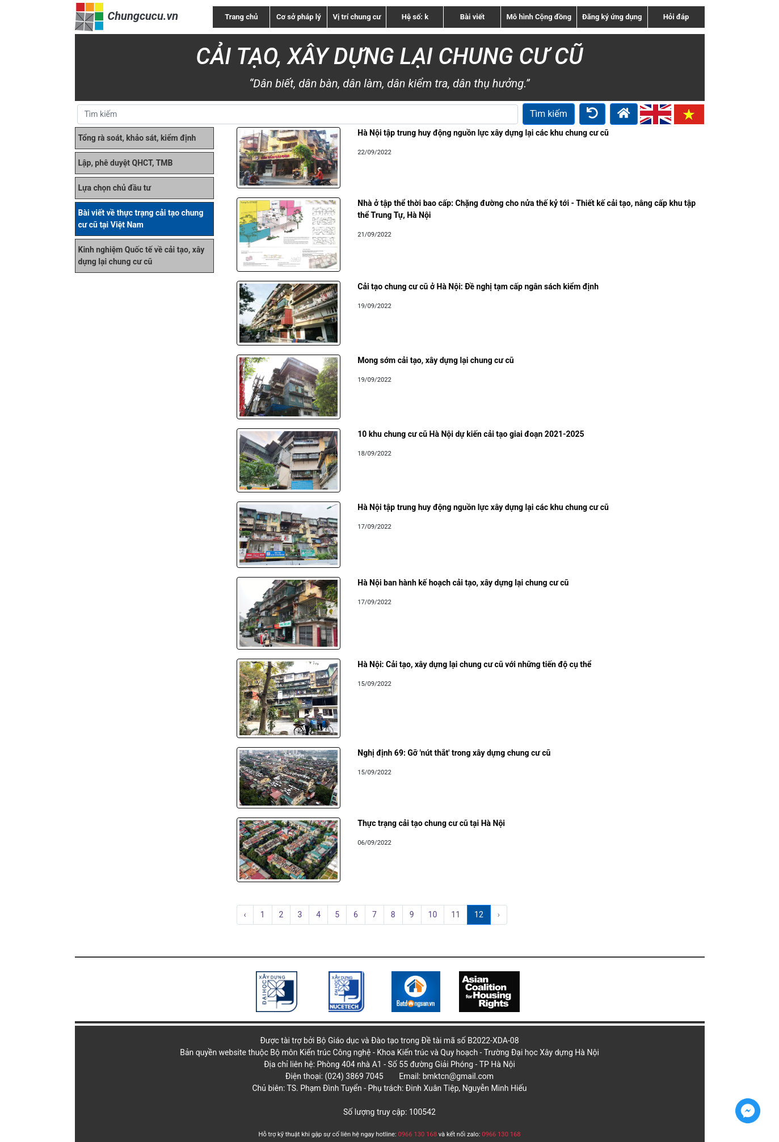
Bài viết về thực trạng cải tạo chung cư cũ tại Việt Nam (141, 218)
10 (432, 914)
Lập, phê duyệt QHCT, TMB (125, 162)
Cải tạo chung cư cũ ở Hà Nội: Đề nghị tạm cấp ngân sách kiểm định (478, 286)
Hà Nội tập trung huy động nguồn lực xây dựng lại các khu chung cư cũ (483, 132)
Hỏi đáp (676, 16)
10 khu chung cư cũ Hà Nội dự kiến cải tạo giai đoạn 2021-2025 (470, 434)
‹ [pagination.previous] (245, 914)
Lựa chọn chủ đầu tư (114, 187)
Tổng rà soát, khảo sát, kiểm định (137, 137)
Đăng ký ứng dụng (612, 16)
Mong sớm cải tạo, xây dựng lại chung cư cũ (435, 360)
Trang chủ (241, 16)
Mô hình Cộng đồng (538, 16)
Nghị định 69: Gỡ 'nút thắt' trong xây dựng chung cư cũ (453, 752)
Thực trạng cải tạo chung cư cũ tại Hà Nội (431, 823)
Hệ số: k (415, 16)
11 (455, 914)
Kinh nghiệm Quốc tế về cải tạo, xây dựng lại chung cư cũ (141, 255)
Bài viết (472, 16)
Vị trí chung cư (356, 16)
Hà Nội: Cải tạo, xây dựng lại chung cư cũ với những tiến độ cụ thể (474, 664)
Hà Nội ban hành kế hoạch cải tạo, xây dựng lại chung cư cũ (463, 582)
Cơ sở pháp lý (298, 16)
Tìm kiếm (548, 113)
